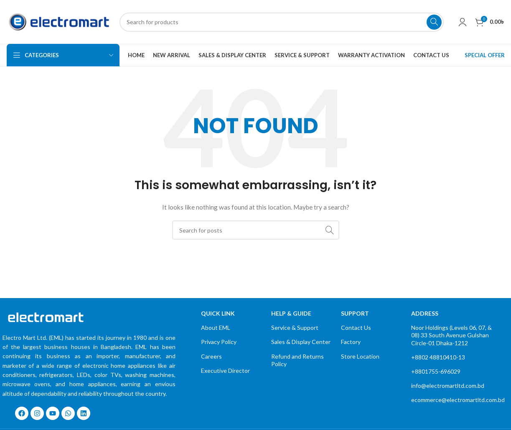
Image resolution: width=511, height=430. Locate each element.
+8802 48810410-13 (438, 357)
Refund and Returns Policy (297, 360)
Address (424, 313)
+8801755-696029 (435, 371)
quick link (218, 313)
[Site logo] (59, 21)
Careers (211, 356)
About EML (215, 327)
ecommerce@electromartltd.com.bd (453, 399)
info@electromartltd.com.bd (447, 385)
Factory (351, 341)
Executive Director (225, 370)
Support (355, 313)
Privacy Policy (218, 341)
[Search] (281, 22)
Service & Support (294, 327)
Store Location (360, 356)
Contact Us (356, 327)
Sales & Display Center (300, 341)
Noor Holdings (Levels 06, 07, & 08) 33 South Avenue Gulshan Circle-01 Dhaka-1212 (451, 335)
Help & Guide (291, 313)
